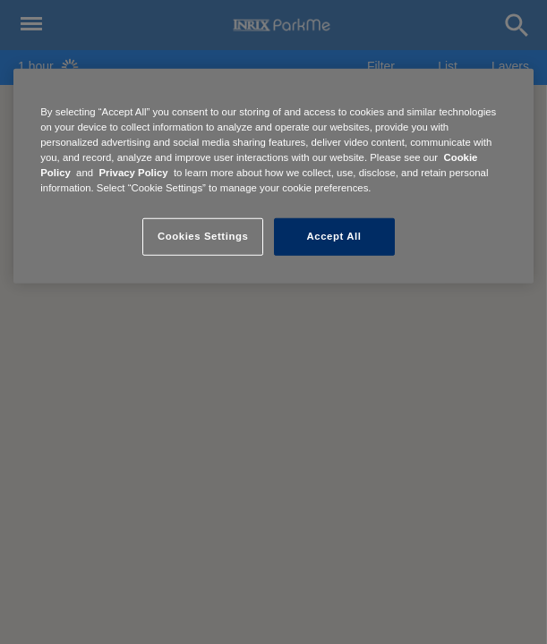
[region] (273, 176)
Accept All (334, 236)
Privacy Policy (132, 172)
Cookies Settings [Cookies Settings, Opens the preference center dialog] (203, 236)
